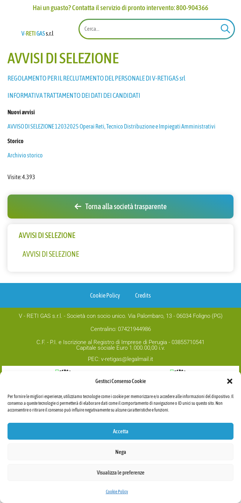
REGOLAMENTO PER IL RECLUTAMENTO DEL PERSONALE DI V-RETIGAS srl (96, 131)
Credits (143, 348)
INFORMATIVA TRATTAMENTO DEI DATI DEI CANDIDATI (74, 148)
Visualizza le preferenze (121, 472)
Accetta (120, 431)
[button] (229, 377)
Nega (120, 452)
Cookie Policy (117, 491)
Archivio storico (25, 208)
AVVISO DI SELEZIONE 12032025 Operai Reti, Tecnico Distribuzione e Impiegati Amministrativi (111, 179)
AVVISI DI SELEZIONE (51, 306)
